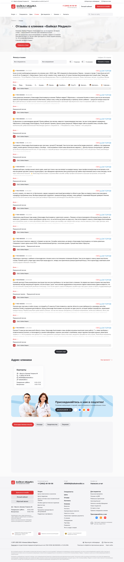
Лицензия (14, 545)
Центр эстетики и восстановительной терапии (48, 499)
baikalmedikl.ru (23, 379)
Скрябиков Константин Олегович (62, 85)
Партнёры (67, 523)
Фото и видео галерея (70, 527)
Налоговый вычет (96, 501)
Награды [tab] (39, 424)
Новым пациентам (96, 506)
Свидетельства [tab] (52, 424)
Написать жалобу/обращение (99, 503)
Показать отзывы (103, 62)
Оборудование (68, 520)
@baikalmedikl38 (64, 410)
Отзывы (36, 14)
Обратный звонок (22, 501)
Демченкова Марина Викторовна (95, 85)
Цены (30, 14)
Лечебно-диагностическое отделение (48, 503)
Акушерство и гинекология (42, 85)
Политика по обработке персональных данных (90, 545)
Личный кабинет (86, 6)
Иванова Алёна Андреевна (52, 85)
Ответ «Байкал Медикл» (23, 88)
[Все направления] (26, 62)
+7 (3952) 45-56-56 (69, 6)
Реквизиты (67, 525)
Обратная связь (106, 1)
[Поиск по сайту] (100, 14)
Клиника (56, 14)
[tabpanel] (62, 449)
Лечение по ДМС (95, 496)
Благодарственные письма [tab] (23, 424)
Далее (14, 82)
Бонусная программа (97, 494)
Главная (13, 20)
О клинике (89, 62)
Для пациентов (45, 14)
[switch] (71, 62)
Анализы (40, 507)
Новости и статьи (69, 513)
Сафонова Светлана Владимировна (107, 85)
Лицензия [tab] (65, 424)
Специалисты (23, 14)
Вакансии (67, 506)
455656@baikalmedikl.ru (26, 377)
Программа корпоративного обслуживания (46, 510)
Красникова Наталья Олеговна (84, 85)
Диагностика (41, 505)
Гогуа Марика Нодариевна (74, 85)
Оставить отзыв (95, 508)
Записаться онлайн (103, 6)
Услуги (13, 14)
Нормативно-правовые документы (74, 515)
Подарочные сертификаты (45, 514)
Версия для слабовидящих (92, 1)
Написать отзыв (23, 45)
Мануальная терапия (15, 85)
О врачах (77, 62)
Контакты (66, 14)
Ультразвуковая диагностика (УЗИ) (29, 85)
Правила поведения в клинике (99, 510)
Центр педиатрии (42, 496)
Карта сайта (109, 545)
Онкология (36, 85)
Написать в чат (97, 484)
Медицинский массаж (21, 85)
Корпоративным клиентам (71, 511)
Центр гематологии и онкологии (47, 494)
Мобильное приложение (97, 498)
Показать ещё (61, 352)
